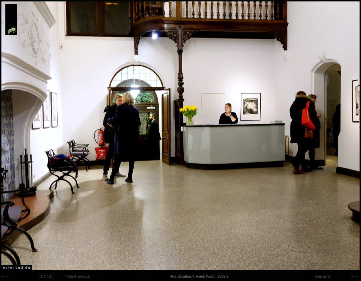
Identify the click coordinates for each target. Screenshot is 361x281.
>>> (355, 276)
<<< (4, 276)
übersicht (322, 276)
